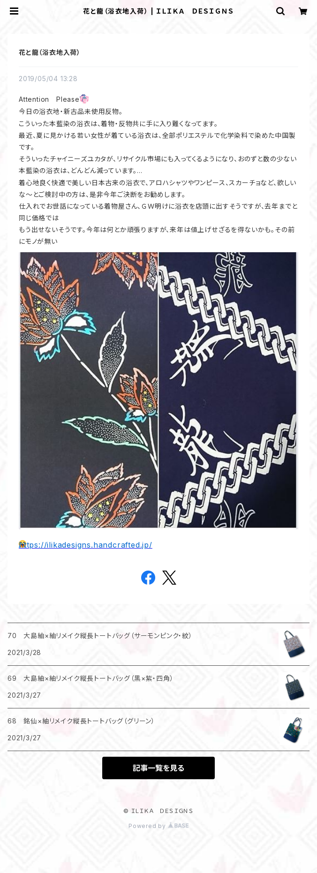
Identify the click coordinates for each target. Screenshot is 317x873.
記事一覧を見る (158, 768)
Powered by (158, 825)
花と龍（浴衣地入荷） (50, 52)
